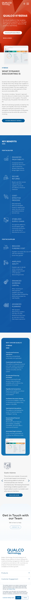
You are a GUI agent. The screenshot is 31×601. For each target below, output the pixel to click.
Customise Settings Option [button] (8, 597)
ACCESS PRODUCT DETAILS (13, 120)
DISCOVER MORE (14, 495)
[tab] (15, 573)
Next (28, 479)
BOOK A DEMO (7, 38)
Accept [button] (18, 597)
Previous (1, 479)
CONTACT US (15, 527)
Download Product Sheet (12, 32)
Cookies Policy (12, 589)
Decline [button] (25, 597)
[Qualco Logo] (7, 3)
